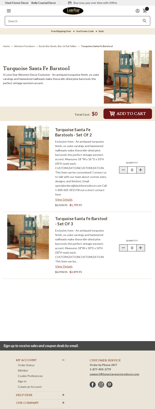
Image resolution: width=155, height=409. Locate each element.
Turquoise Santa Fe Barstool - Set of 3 (81, 221)
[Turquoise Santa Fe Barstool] (97, 46)
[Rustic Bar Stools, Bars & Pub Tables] (58, 46)
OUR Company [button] (27, 403)
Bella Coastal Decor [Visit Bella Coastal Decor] (43, 2)
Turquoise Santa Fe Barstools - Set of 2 (73, 132)
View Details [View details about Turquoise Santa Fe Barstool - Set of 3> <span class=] (64, 266)
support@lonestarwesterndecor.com (114, 374)
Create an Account (30, 386)
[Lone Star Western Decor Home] (73, 10)
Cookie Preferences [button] (30, 376)
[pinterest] (109, 385)
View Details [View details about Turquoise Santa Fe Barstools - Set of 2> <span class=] (64, 199)
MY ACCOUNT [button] (26, 360)
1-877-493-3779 (100, 369)
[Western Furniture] (24, 46)
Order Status (26, 365)
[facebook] (93, 385)
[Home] (6, 46)
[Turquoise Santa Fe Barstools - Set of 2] (28, 148)
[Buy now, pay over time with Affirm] (92, 3)
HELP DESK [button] (24, 395)
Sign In (22, 381)
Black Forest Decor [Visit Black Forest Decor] (17, 2)
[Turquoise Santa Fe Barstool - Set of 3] (28, 237)
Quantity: (135, 162)
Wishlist (23, 370)
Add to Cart (127, 113)
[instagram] (101, 385)
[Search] (145, 21)
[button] (9, 11)
